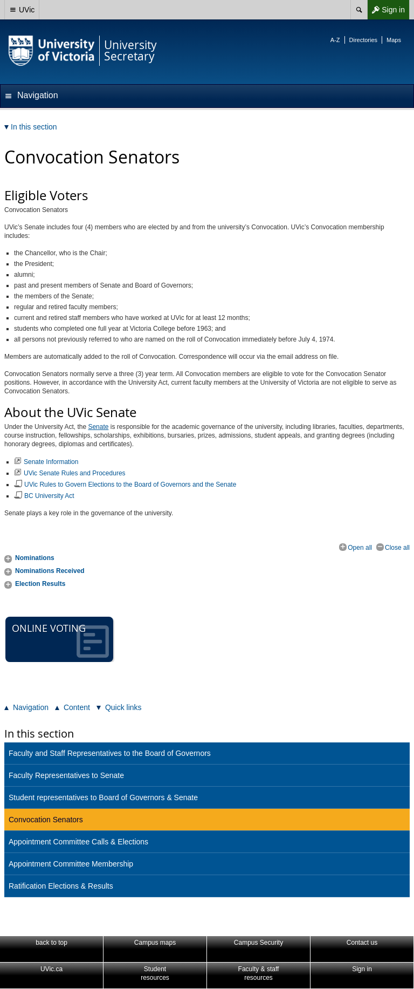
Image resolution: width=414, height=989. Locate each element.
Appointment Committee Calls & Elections (78, 841)
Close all (397, 547)
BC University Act (49, 496)
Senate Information (51, 462)
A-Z (335, 40)
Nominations (34, 558)
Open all (360, 547)
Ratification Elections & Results (61, 886)
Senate (98, 427)
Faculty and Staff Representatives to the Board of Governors (110, 753)
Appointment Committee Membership (71, 864)
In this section (39, 733)
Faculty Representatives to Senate (66, 775)
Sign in (386, 9)
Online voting (60, 640)
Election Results (40, 584)
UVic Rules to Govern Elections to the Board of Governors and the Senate (130, 484)
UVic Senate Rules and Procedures (75, 473)
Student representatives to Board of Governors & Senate (103, 797)
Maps (394, 40)
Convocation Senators (46, 819)
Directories (363, 40)
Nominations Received (50, 571)
